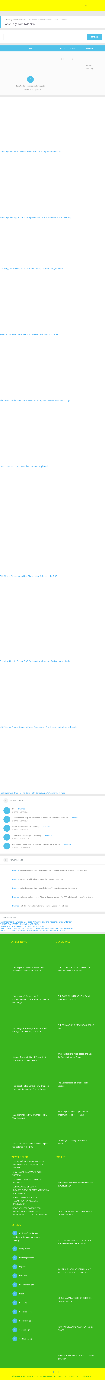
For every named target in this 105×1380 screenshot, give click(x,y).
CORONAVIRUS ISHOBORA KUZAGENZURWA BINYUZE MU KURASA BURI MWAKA (37, 928)
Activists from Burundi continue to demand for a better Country (26, 1237)
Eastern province (26, 1258)
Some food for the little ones (24, 826)
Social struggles (26, 1321)
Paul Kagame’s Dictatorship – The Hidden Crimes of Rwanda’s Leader (32, 20)
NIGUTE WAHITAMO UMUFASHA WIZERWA (19, 924)
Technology (24, 1330)
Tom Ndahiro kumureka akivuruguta (30, 86)
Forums (63, 20)
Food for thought (26, 1285)
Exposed (37, 89)
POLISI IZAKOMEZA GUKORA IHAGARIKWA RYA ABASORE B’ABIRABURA (32, 930)
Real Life (23, 1303)
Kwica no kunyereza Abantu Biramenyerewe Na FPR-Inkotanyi (49, 897)
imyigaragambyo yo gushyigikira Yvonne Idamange (34, 844)
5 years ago (89, 68)
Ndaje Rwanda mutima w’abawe (36, 906)
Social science (25, 1312)
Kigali (21, 1294)
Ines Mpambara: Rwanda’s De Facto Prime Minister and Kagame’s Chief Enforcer (36, 922)
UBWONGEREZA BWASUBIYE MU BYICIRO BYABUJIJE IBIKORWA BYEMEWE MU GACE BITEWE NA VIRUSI (30, 1211)
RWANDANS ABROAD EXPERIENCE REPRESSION (22, 926)
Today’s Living (25, 1339)
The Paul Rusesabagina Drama (25, 835)
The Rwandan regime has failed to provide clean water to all (38, 817)
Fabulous (23, 1276)
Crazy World (24, 1248)
